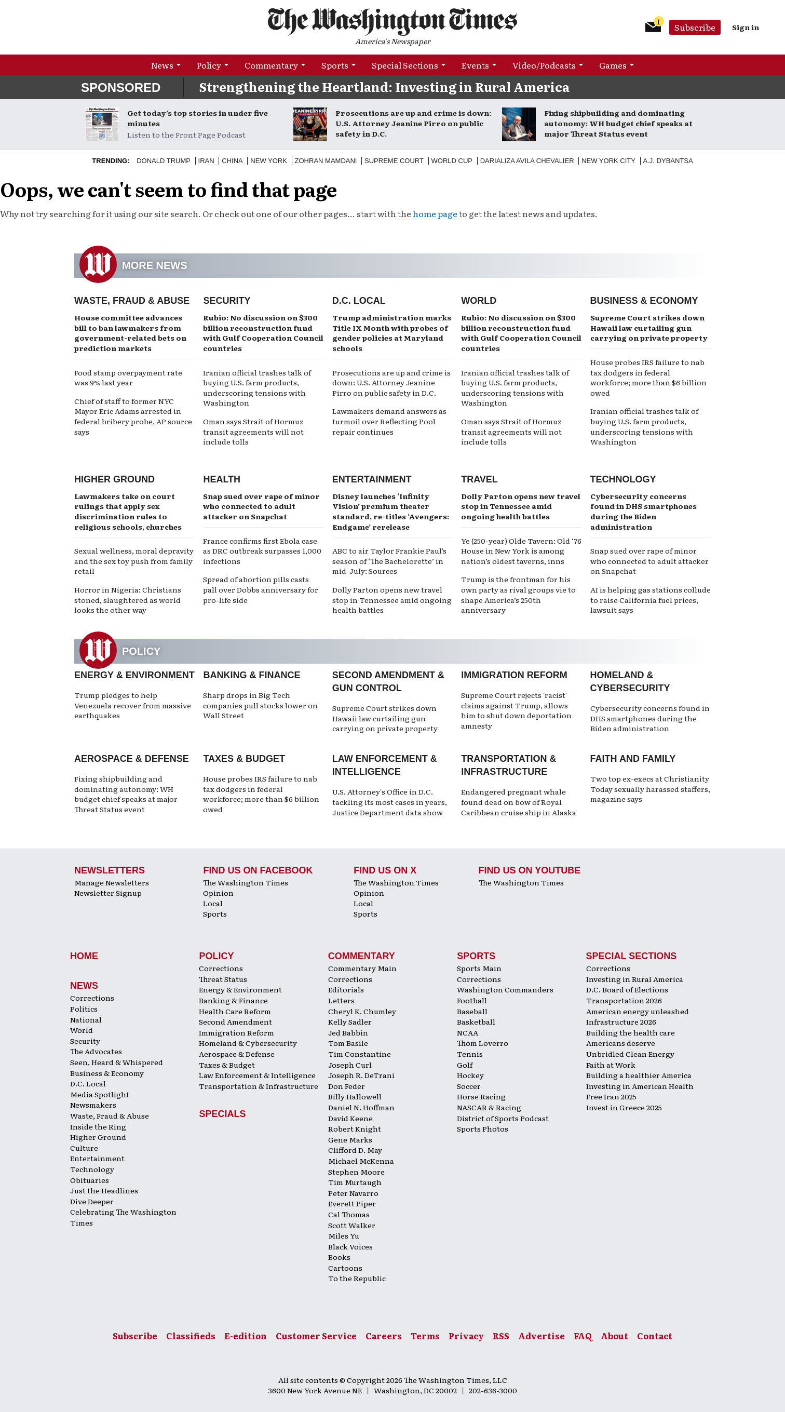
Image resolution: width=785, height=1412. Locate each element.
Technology (623, 479)
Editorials (346, 989)
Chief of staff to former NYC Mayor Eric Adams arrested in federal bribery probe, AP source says (133, 416)
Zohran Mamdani (326, 161)
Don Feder (346, 1086)
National (86, 1019)
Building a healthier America (639, 1075)
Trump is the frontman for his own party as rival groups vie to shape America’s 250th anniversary (518, 594)
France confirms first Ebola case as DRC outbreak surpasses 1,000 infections (262, 550)
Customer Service (316, 1336)
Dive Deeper (92, 1201)
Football (472, 1000)
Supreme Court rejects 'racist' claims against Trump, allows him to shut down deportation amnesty (516, 710)
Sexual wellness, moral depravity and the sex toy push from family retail (134, 560)
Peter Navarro (353, 1193)
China (232, 161)
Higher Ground (114, 479)
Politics (84, 1008)
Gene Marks (350, 1139)
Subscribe (694, 27)
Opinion (218, 892)
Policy (209, 65)
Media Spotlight (99, 1094)
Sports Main (479, 968)
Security (226, 300)
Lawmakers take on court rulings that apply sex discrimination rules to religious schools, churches (128, 511)
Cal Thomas (349, 1214)
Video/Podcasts (544, 65)
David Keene (350, 1118)
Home (84, 956)
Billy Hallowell (355, 1096)
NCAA (467, 1032)
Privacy (466, 1336)
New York (268, 161)
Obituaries (89, 1180)
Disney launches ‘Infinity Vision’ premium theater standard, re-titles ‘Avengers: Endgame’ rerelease (390, 511)
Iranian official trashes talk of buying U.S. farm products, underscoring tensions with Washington (257, 387)
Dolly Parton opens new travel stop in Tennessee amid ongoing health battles (392, 599)
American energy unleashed (637, 1011)
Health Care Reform (235, 1011)
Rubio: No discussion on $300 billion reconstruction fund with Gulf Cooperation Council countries (263, 332)
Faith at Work (610, 1064)
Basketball (476, 1021)
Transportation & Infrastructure (258, 1086)
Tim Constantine (359, 1053)
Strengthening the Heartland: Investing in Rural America (384, 86)
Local (213, 903)
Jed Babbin (348, 1032)
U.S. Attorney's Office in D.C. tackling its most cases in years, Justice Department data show (389, 801)
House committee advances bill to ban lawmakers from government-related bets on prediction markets (130, 332)
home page (435, 213)
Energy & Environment (134, 675)
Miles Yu (343, 1235)
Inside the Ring (98, 1126)
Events (475, 65)
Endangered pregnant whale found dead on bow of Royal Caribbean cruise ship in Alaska (518, 801)
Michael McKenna (361, 1160)
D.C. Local (359, 300)
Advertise (541, 1336)
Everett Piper (352, 1203)
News (162, 65)
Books (339, 1257)
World (478, 300)
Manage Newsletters (111, 882)
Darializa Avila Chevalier (527, 161)
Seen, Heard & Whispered (116, 1062)
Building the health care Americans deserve (630, 1037)
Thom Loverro (482, 1043)
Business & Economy (644, 300)
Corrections (92, 997)
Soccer (469, 1086)
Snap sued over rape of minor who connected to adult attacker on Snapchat (261, 506)
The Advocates (96, 1051)
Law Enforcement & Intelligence (257, 1075)
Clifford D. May (355, 1150)
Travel (479, 479)
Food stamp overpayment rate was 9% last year (128, 377)
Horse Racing (481, 1096)
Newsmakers (93, 1104)
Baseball (472, 1011)
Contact (654, 1336)
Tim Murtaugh (355, 1182)
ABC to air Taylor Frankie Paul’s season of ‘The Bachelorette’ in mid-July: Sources (389, 560)
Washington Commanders (505, 989)
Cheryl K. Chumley (362, 1011)
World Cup (451, 161)
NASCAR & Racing (489, 1107)
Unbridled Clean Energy (630, 1053)
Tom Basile (348, 1043)
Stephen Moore (356, 1171)
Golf (464, 1064)
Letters (341, 1000)
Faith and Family (633, 759)
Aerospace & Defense (131, 759)
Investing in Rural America (634, 979)
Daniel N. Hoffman (361, 1107)
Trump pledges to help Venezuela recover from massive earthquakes (132, 705)
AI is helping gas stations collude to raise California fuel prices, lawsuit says (650, 599)
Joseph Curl (350, 1064)
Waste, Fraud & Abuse (132, 300)
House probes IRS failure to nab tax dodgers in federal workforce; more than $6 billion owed (648, 377)
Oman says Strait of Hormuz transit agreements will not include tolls (253, 431)
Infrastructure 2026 (621, 1021)
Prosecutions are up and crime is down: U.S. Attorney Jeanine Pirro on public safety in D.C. (413, 123)
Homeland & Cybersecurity (248, 1043)
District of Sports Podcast (503, 1118)
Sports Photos (482, 1128)
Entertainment (372, 479)
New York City (608, 161)
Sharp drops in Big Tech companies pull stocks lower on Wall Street (260, 705)
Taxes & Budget (244, 759)
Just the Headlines (104, 1190)
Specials (222, 1114)
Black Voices (350, 1246)
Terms (425, 1336)
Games (613, 65)
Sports (334, 65)
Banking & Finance (251, 675)
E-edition (245, 1336)
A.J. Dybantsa (668, 161)
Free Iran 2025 (611, 1096)
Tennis (470, 1053)
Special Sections (405, 65)
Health (221, 479)
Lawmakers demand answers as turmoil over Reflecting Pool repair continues (389, 421)
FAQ (583, 1336)
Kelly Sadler (350, 1021)
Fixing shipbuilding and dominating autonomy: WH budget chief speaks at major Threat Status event (618, 123)
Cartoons (345, 1267)
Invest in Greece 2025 (624, 1107)
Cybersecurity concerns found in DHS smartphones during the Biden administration (643, 511)
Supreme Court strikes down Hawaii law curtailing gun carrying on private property (649, 327)
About (614, 1336)
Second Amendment (235, 1021)
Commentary (271, 65)
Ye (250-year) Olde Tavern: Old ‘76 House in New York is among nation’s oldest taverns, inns (521, 550)
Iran (206, 161)
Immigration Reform (514, 675)
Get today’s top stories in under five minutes (197, 117)
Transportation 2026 (624, 1000)
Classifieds (190, 1336)
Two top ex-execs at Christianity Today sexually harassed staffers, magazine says (650, 788)
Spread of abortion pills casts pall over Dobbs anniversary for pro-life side (260, 589)
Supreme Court (394, 161)
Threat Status (223, 979)
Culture (84, 1147)
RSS (501, 1336)
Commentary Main (362, 968)
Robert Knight (354, 1128)
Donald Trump (164, 161)
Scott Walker (351, 1225)
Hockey (470, 1075)
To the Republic (357, 1278)
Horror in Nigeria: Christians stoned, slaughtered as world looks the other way (127, 599)
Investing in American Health (640, 1086)
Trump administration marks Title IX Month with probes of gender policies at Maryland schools (391, 332)
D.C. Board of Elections (627, 989)
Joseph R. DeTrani (361, 1075)
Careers (384, 1336)
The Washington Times (245, 882)
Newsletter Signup (108, 892)
